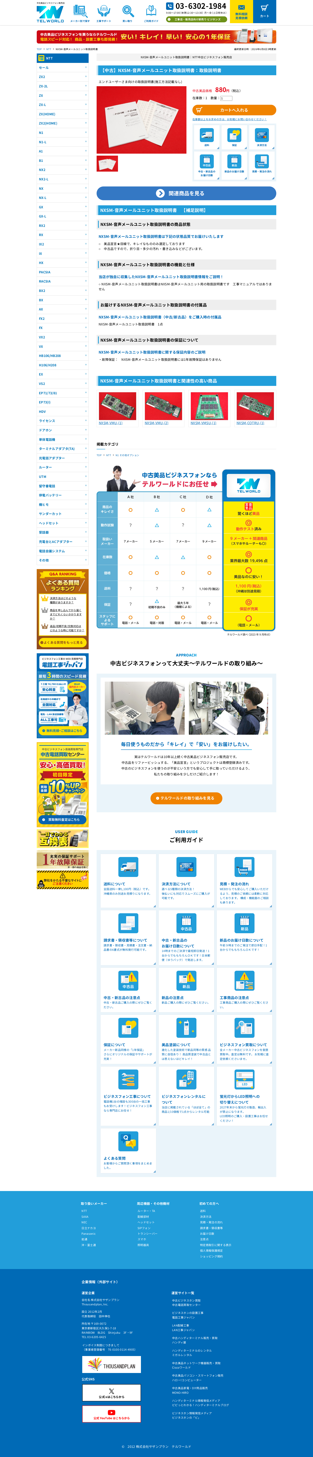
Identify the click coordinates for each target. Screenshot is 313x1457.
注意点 (204, 1239)
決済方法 (205, 1217)
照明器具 (143, 1245)
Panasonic (88, 1234)
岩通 (84, 1239)
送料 (203, 1211)
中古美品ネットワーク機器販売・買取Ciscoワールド (196, 1365)
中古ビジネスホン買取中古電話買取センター (186, 1302)
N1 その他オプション (127, 455)
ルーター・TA (146, 1211)
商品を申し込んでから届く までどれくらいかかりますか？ (66, 614)
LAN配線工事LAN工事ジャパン (183, 1327)
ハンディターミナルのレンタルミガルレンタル (192, 1352)
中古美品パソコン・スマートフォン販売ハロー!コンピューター (198, 1377)
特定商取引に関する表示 (216, 1245)
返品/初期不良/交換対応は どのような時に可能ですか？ (67, 628)
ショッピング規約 (211, 1256)
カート (264, 16)
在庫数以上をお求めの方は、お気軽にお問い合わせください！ (229, 119)
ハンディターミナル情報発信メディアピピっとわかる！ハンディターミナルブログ (200, 1403)
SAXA (84, 1217)
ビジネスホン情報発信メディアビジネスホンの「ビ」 (192, 1415)
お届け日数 (207, 1234)
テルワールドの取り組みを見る (187, 798)
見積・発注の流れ (211, 1222)
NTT (48, 49)
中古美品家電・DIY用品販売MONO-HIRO (190, 1390)
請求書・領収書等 (211, 1228)
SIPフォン (144, 1228)
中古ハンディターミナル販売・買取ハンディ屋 (195, 1340)
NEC (84, 1222)
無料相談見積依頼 (241, 16)
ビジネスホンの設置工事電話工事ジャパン (188, 1315)
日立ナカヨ (88, 1228)
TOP (39, 49)
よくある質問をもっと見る (63, 642)
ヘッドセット (146, 1222)
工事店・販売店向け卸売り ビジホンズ (198, 19)
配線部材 (143, 1217)
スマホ (142, 1239)
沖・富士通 (88, 1245)
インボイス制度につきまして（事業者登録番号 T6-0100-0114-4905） (109, 1347)
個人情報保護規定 (211, 1250)
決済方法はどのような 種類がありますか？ (63, 600)
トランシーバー (147, 1234)
